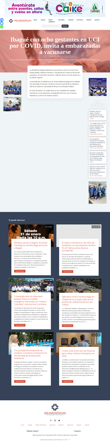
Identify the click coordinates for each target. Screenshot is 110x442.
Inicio (35, 20)
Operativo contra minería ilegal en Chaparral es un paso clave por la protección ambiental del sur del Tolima (78, 300)
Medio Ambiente (52, 21)
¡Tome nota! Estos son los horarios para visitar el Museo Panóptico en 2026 (78, 353)
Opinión (70, 20)
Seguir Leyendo (20, 271)
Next (104, 87)
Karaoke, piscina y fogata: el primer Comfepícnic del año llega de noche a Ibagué (30, 245)
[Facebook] (1, 20)
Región (89, 20)
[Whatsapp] (1, 27)
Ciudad (43, 20)
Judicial (97, 20)
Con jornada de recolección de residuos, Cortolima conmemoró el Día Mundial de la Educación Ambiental (30, 354)
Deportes (80, 20)
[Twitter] (1, 23)
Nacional (61, 20)
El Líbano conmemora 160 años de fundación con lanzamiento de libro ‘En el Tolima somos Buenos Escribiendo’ (78, 246)
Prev (91, 87)
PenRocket (65, 439)
